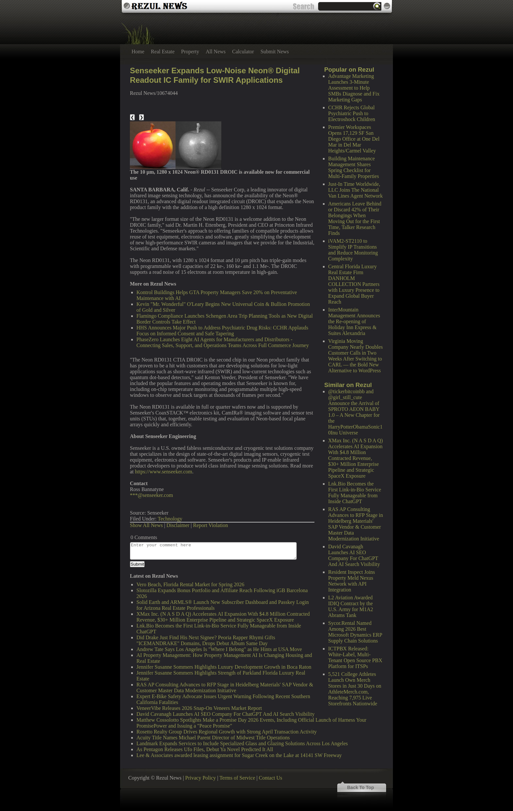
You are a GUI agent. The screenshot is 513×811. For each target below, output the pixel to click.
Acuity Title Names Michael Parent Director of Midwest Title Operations (213, 737)
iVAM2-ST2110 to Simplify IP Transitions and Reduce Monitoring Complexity (353, 249)
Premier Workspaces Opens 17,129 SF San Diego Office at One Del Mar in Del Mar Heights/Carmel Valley (354, 138)
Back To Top (360, 787)
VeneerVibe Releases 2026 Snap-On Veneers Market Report (199, 708)
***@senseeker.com (151, 495)
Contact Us (270, 778)
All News (216, 51)
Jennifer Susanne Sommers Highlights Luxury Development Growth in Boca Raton (223, 667)
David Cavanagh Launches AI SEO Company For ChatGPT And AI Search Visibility (354, 555)
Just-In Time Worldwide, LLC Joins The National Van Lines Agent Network (355, 190)
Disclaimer (178, 525)
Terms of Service (237, 778)
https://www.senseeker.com (163, 471)
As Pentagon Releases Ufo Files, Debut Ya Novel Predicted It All (204, 749)
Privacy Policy (200, 778)
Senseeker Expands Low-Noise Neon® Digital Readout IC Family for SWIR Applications (215, 75)
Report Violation (210, 525)
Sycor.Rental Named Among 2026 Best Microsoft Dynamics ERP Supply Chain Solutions (355, 632)
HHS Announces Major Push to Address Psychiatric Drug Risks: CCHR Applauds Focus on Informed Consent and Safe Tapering (222, 330)
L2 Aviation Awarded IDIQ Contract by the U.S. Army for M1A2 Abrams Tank (350, 606)
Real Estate (162, 51)
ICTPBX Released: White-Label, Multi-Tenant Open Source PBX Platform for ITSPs (355, 657)
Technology (170, 518)
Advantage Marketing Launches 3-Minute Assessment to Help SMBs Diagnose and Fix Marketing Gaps (354, 87)
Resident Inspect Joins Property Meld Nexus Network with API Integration (351, 580)
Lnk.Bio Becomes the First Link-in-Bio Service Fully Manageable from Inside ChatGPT (354, 492)
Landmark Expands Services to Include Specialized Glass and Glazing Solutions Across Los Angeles (242, 743)
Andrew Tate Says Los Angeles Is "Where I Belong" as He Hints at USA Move (219, 649)
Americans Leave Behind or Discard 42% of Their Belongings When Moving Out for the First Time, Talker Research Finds (354, 218)
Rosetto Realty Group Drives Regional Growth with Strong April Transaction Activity (226, 731)
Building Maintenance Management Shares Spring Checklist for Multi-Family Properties (353, 167)
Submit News (274, 51)
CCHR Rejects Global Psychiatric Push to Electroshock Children (351, 113)
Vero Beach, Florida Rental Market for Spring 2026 (190, 584)
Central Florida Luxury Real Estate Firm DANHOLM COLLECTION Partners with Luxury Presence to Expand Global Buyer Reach (354, 284)
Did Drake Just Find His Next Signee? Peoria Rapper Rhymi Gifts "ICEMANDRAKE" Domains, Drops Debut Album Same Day (205, 640)
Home (138, 51)
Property (190, 51)
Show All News (146, 525)
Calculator (243, 51)
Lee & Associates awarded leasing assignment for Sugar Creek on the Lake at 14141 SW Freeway (239, 755)
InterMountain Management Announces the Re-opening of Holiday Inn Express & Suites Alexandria (354, 321)
